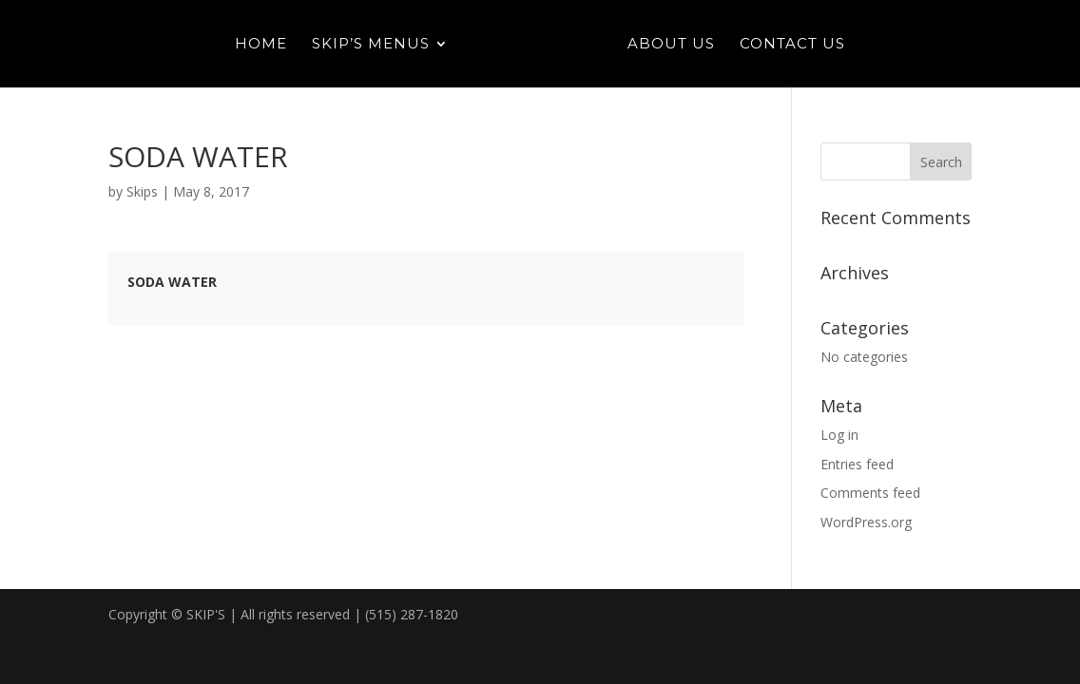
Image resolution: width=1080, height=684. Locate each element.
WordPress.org (866, 522)
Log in (839, 435)
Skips (142, 191)
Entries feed (857, 464)
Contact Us (792, 44)
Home (261, 44)
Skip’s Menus (371, 44)
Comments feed (870, 493)
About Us (671, 44)
